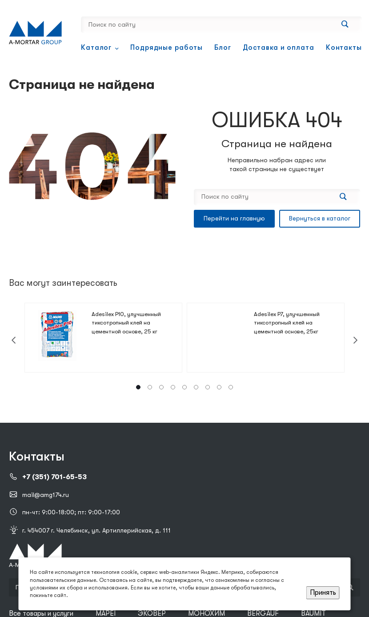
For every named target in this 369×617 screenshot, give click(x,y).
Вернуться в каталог (319, 218)
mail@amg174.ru (45, 494)
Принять (323, 593)
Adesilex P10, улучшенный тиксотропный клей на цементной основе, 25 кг (126, 323)
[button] (138, 387)
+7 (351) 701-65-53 (54, 477)
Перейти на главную (234, 218)
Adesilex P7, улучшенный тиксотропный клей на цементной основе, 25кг (287, 323)
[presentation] (13, 340)
